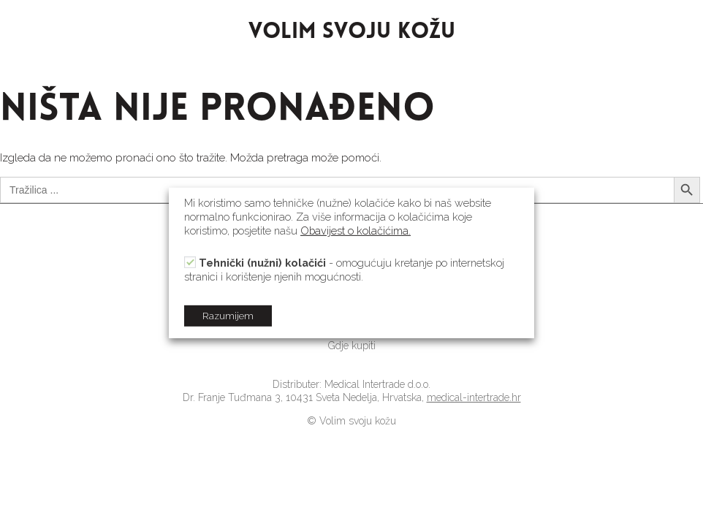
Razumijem (228, 315)
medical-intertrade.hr (474, 397)
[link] (351, 345)
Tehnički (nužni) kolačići (262, 262)
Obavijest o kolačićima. (355, 230)
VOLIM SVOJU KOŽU (351, 32)
